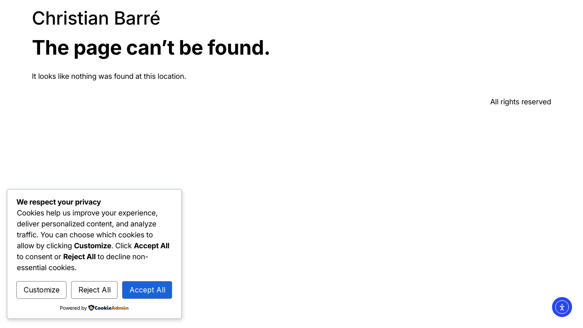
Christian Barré (96, 18)
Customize (42, 289)
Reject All (94, 289)
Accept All (147, 289)
